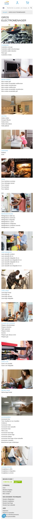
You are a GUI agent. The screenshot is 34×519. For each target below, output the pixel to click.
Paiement (5, 510)
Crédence (4, 423)
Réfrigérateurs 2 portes (7, 227)
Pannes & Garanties (8, 512)
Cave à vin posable (6, 363)
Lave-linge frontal (6, 292)
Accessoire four (5, 419)
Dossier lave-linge (8, 503)
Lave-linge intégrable (7, 298)
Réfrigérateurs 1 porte (7, 221)
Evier (2, 154)
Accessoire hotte (6, 425)
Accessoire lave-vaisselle (8, 427)
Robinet (3, 152)
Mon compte (6, 493)
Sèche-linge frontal (6, 392)
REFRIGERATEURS (17, 204)
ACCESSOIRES (17, 407)
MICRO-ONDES (17, 69)
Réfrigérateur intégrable (8, 219)
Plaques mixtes (5, 331)
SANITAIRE (17, 140)
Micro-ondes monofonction (8, 85)
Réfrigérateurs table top (8, 216)
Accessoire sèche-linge (7, 434)
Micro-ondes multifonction (8, 87)
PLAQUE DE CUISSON (17, 313)
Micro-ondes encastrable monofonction (12, 89)
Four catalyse (5, 189)
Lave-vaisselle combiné (8, 254)
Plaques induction (6, 327)
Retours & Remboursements (11, 514)
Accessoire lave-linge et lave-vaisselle (12, 438)
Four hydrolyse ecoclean (8, 181)
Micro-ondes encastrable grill (9, 91)
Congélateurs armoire (7, 473)
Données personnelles (9, 516)
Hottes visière (5, 118)
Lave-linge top (5, 294)
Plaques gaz (4, 336)
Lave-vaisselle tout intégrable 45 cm (11, 265)
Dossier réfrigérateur (8, 499)
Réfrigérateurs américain (8, 217)
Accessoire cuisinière (7, 440)
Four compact (5, 185)
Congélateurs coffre (6, 469)
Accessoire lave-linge (7, 432)
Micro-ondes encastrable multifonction (12, 83)
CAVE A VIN (17, 351)
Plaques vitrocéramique (8, 325)
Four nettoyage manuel (7, 183)
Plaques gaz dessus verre (8, 335)
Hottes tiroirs (5, 122)
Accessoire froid (5, 429)
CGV (4, 488)
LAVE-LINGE (17, 280)
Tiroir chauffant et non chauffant (10, 421)
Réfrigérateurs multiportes (8, 223)
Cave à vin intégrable (7, 365)
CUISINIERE (17, 35)
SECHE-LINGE (17, 380)
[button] (17, 2)
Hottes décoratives (6, 124)
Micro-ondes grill (6, 81)
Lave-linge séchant (6, 296)
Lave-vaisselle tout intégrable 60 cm (11, 260)
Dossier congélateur (8, 501)
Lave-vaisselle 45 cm (7, 264)
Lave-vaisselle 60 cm (7, 256)
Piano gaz (4, 53)
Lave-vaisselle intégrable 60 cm (10, 262)
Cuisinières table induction (8, 51)
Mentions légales (7, 489)
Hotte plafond (5, 126)
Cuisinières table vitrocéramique (10, 49)
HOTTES (17, 106)
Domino (3, 333)
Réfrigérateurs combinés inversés (10, 225)
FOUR (17, 169)
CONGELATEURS (17, 457)
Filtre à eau (4, 430)
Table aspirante (5, 329)
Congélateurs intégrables (8, 471)
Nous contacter (7, 491)
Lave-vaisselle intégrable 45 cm (10, 258)
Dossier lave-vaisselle (9, 505)
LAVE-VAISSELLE (17, 242)
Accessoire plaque (6, 436)
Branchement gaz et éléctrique (10, 442)
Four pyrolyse (5, 187)
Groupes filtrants (6, 120)
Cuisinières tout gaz (7, 47)
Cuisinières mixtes (6, 55)
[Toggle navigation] (3, 8)
